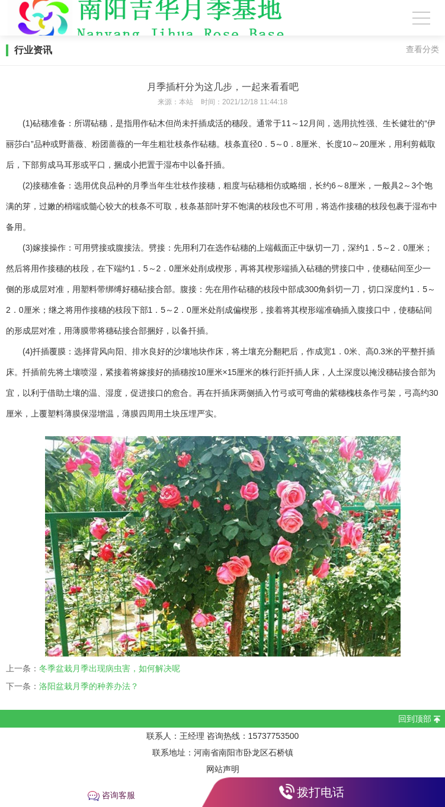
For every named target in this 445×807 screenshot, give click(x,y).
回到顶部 (414, 718)
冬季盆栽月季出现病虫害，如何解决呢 (109, 668)
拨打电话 (320, 792)
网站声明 (222, 769)
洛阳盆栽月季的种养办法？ (89, 686)
